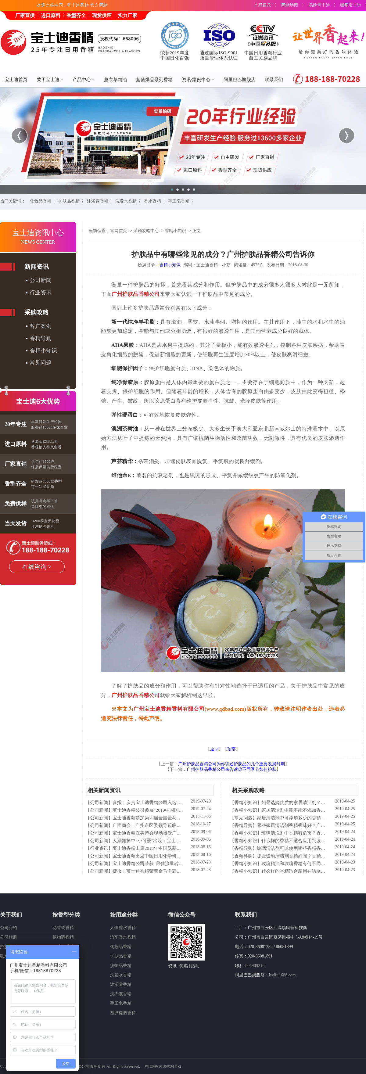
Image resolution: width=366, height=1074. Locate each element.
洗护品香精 (120, 965)
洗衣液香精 (120, 994)
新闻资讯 (36, 266)
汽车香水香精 (123, 937)
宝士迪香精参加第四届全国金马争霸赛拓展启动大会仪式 (170, 817)
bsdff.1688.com (282, 975)
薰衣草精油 (115, 79)
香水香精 (152, 201)
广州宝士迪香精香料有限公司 (169, 709)
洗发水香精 (126, 201)
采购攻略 (36, 312)
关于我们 (11, 915)
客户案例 (41, 326)
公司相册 (8, 937)
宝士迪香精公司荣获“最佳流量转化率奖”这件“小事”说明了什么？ (178, 863)
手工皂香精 (178, 201)
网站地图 (289, 5)
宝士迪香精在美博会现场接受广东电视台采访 (158, 833)
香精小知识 (43, 350)
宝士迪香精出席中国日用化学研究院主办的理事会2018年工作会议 (179, 855)
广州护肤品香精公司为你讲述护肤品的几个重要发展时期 (231, 764)
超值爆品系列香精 (154, 79)
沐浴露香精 (97, 201)
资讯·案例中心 (198, 79)
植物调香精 (63, 937)
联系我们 (274, 79)
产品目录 (262, 5)
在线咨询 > (37, 566)
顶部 (231, 749)
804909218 (254, 965)
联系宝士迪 (350, 5)
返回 (214, 749)
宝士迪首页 (16, 79)
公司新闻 (41, 280)
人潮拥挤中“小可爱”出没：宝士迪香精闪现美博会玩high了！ (174, 840)
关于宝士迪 (50, 79)
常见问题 (41, 363)
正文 (196, 230)
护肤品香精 (69, 201)
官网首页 (118, 230)
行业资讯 (41, 292)
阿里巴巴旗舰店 (240, 79)
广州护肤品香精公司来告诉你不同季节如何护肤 (231, 769)
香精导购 (41, 338)
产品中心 (84, 79)
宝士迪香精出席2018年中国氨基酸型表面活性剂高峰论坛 (170, 848)
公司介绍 (8, 927)
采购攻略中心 (146, 230)
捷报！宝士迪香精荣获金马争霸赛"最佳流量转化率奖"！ (169, 871)
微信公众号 (182, 915)
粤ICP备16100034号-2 (163, 1066)
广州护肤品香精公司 (136, 294)
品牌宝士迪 (319, 5)
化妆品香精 (40, 201)
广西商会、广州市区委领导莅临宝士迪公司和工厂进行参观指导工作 (181, 825)
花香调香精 (63, 927)
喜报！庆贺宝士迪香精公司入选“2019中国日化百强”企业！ (172, 802)
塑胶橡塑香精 (123, 1013)
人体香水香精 (123, 927)
